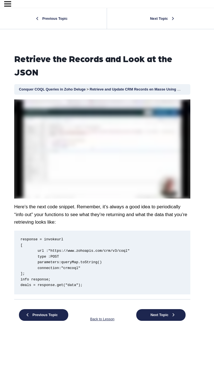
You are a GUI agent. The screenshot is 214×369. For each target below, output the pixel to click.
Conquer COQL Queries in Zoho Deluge (53, 89)
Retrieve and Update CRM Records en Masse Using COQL (139, 89)
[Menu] (7, 4)
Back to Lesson (102, 319)
